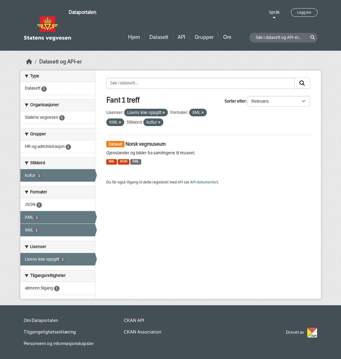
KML (135, 161)
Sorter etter (235, 101)
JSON (123, 161)
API (181, 37)
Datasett (158, 37)
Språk (274, 12)
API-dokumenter (203, 182)
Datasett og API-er (60, 62)
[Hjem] (29, 62)
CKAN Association (142, 332)
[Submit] (302, 83)
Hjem (134, 37)
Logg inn (304, 12)
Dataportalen (82, 12)
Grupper (204, 37)
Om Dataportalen (41, 320)
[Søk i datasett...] (200, 83)
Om (227, 37)
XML (111, 161)
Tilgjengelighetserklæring (50, 332)
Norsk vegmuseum (145, 144)
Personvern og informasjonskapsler (59, 343)
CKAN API (134, 320)
